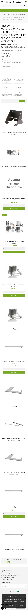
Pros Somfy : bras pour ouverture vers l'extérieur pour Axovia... (19, 80)
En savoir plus (12, 605)
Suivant (16, 562)
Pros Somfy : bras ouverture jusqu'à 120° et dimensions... (19, 94)
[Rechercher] (14, 5)
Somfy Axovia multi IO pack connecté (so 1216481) (14, 166)
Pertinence (6, 101)
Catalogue (22, 101)
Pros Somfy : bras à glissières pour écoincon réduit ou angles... (7, 80)
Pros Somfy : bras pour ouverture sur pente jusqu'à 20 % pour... (7, 95)
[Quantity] (14, 205)
